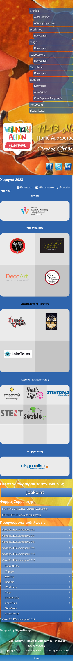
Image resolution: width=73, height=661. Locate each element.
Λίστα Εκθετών (41, 17)
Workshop (36, 29)
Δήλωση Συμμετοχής (45, 23)
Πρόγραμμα (40, 35)
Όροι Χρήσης (16, 640)
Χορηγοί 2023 (11, 180)
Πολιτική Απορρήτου (40, 640)
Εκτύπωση (26, 187)
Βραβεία (35, 79)
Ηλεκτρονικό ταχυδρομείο (53, 187)
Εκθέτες (35, 10)
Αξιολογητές (40, 92)
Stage (33, 42)
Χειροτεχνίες (37, 54)
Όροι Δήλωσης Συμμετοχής (48, 98)
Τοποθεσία (36, 104)
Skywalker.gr (37, 110)
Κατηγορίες (40, 86)
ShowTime (36, 67)
